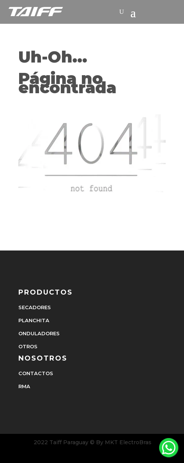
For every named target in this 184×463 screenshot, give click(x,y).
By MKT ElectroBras (123, 442)
